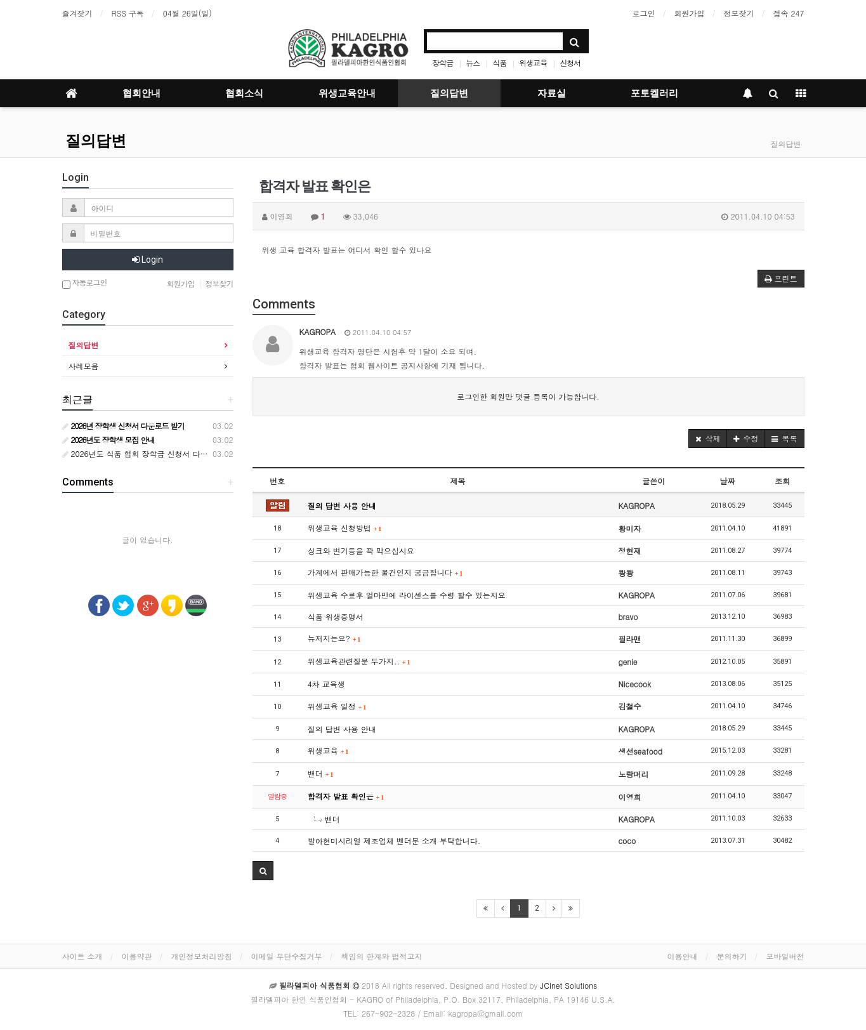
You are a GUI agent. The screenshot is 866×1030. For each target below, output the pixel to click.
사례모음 (84, 365)
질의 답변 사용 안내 (342, 505)
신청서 (570, 62)
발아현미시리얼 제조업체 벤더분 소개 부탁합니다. (394, 840)
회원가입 (689, 13)
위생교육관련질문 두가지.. (359, 661)
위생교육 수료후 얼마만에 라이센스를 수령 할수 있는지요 (407, 595)
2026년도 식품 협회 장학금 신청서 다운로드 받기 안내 (160, 453)
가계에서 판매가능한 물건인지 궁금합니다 (385, 572)
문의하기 (732, 956)
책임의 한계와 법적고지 (382, 956)
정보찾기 (739, 13)
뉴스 (473, 62)
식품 (499, 62)
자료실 (551, 93)
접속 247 (788, 13)
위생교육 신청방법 (345, 527)
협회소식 (244, 93)
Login (147, 259)
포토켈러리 (654, 93)
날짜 (727, 480)
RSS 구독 (128, 13)
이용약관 (137, 956)
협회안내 (141, 93)
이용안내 (682, 956)
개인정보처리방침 (201, 956)
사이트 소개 (82, 956)
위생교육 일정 (337, 706)
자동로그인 (84, 283)
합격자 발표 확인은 (346, 796)
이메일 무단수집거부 (286, 956)
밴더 (321, 773)
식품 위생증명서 (336, 616)
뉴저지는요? (334, 638)
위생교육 (533, 62)
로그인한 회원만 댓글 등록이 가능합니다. (528, 396)
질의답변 (449, 93)
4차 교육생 (326, 683)
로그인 (644, 13)
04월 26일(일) (187, 13)
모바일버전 (785, 956)
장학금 (442, 62)
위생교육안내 (347, 93)
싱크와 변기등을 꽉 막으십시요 (361, 550)
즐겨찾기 (77, 13)
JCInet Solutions (568, 985)
